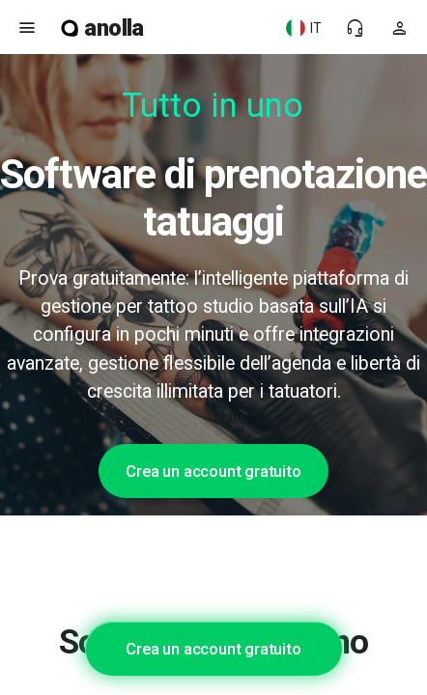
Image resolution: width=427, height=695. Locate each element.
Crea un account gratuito (213, 471)
